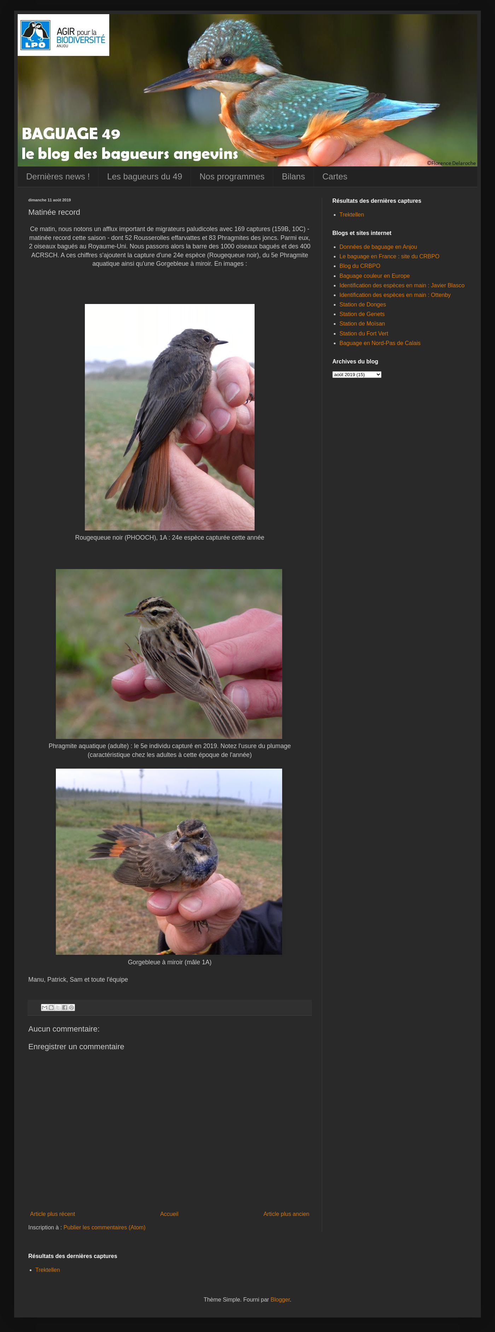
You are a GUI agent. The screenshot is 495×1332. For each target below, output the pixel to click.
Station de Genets (362, 314)
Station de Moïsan (362, 324)
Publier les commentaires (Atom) (105, 1227)
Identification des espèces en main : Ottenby (395, 295)
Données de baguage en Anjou (378, 247)
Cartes (335, 176)
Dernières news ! (58, 176)
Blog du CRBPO (359, 266)
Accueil (169, 1214)
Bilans (293, 176)
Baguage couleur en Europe (374, 276)
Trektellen (351, 215)
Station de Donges (362, 305)
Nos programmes (231, 176)
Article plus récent (52, 1214)
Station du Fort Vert (363, 334)
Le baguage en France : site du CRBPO (389, 256)
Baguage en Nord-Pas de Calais (379, 343)
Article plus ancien (286, 1214)
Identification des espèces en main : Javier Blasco (402, 285)
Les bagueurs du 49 (144, 176)
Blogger (280, 1300)
